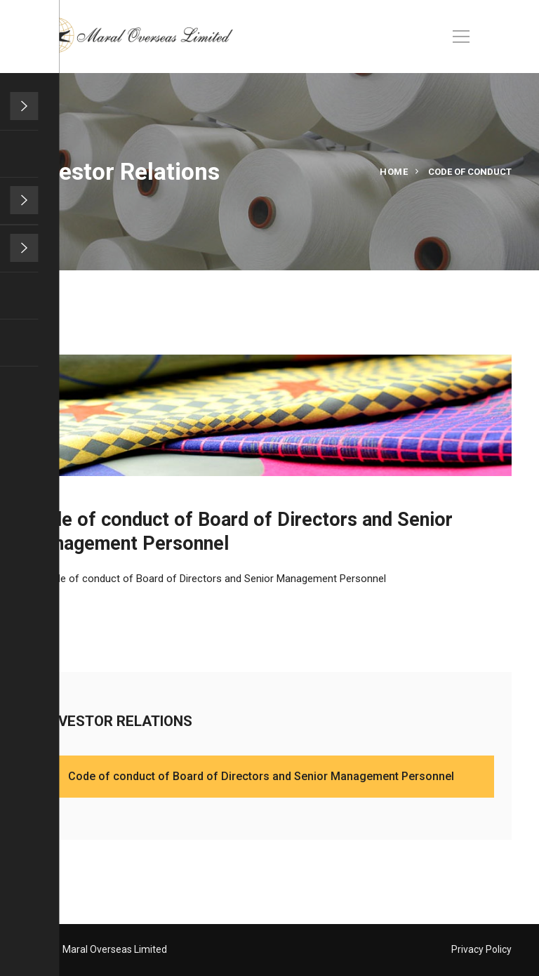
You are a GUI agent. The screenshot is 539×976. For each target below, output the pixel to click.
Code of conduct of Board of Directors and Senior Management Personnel (213, 578)
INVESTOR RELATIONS (129, 720)
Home (394, 171)
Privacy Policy (481, 949)
